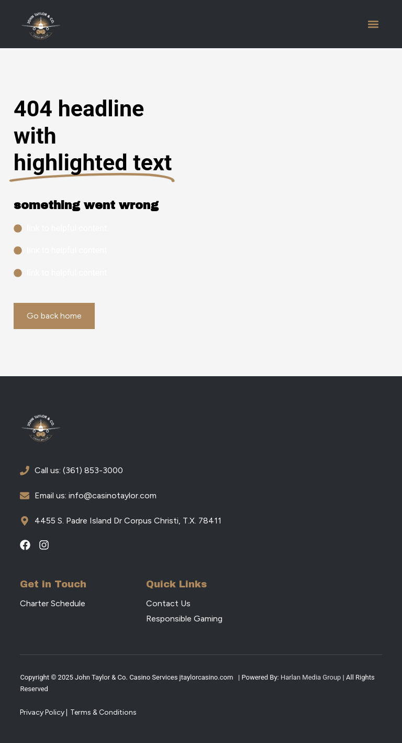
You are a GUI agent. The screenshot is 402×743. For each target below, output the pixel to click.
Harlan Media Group (311, 677)
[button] (373, 24)
